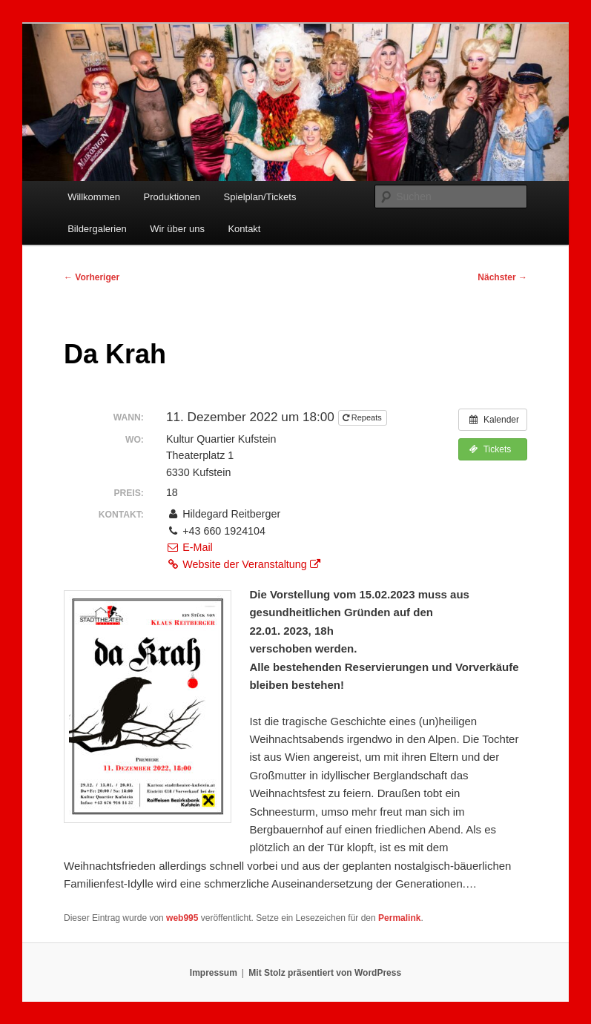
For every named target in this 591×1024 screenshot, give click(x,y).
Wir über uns (177, 228)
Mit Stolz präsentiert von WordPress (324, 973)
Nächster (502, 277)
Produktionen (171, 196)
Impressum (213, 973)
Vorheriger (91, 277)
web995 (182, 918)
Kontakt (244, 228)
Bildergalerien (97, 228)
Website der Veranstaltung (243, 564)
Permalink (399, 918)
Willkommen (93, 196)
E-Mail (189, 547)
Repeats (363, 417)
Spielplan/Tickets (260, 196)
